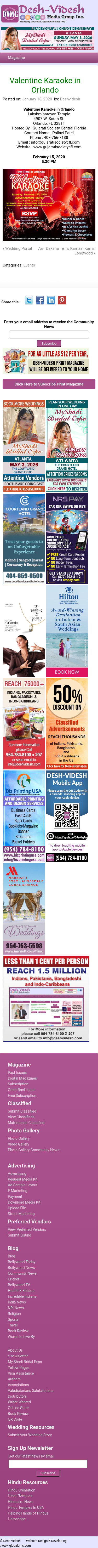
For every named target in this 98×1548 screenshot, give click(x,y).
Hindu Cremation (21, 1490)
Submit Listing (19, 1235)
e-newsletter (18, 1356)
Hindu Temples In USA (26, 1507)
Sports (13, 1319)
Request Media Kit (22, 1179)
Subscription (18, 1084)
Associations (18, 1385)
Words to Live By (21, 1337)
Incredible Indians (22, 1296)
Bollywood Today (21, 1262)
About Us (15, 1350)
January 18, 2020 (37, 99)
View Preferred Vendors (27, 1229)
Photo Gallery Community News (33, 1150)
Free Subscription (22, 1095)
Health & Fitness (21, 1291)
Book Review (18, 1331)
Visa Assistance (21, 1373)
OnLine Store (18, 1408)
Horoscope (17, 1519)
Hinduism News (20, 1502)
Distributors (17, 1396)
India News (17, 1302)
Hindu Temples (20, 1496)
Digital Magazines (22, 1078)
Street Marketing (21, 1214)
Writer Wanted (19, 1402)
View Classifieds (21, 1117)
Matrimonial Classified (26, 1123)
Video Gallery (18, 1144)
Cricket (13, 1279)
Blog (11, 1256)
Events (29, 265)
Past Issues (17, 1072)
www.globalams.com (16, 1545)
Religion (14, 1314)
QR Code (15, 1419)
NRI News (16, 1308)
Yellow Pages (19, 1367)
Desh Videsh (12, 1541)
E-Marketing (17, 1191)
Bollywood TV (19, 1285)
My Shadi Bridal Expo (25, 1362)
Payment (15, 1196)
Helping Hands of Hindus (28, 1513)
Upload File (17, 1208)
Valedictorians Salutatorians (31, 1390)
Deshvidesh (70, 99)
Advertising (17, 1173)
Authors (14, 1379)
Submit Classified (22, 1111)
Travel (13, 1325)
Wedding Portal (18, 248)
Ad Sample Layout (22, 1185)
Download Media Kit (24, 1202)
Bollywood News (21, 1268)
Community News (22, 1273)
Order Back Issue (21, 1090)
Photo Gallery (19, 1138)
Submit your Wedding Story (30, 1435)
